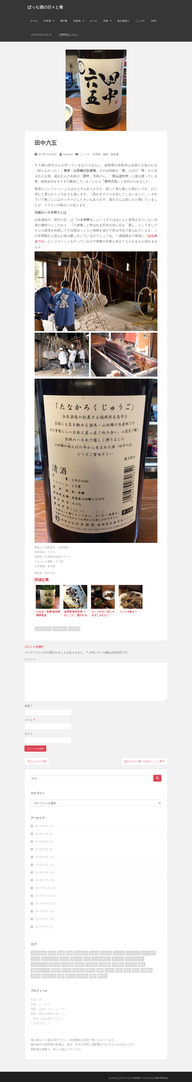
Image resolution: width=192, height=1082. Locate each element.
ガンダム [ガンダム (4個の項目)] (76, 958)
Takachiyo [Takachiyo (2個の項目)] (81, 953)
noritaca (68, 154)
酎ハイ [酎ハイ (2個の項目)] (70, 976)
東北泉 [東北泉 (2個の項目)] (55, 970)
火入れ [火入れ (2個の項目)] (109, 970)
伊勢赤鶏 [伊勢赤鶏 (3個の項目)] (68, 964)
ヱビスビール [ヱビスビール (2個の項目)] (39, 964)
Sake (153, 20)
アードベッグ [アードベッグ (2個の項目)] (50, 958)
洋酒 (105, 20)
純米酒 (115, 154)
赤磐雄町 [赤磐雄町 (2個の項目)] (146, 970)
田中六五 (74, 628)
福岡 (105, 154)
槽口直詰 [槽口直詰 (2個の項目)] (78, 970)
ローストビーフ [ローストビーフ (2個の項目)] (134, 958)
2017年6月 (41, 926)
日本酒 (47, 20)
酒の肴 (63, 20)
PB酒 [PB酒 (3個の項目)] (61, 953)
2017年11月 (42, 895)
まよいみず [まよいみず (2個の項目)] (149, 953)
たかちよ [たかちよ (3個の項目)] (106, 953)
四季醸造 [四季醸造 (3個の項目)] (118, 964)
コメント (30, 659)
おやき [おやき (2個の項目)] (93, 953)
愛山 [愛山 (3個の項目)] (141, 964)
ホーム (34, 20)
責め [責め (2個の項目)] (135, 970)
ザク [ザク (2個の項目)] (86, 958)
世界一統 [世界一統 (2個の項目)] (54, 964)
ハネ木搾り (60, 628)
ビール (93, 20)
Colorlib (135, 1078)
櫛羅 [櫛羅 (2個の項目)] (100, 970)
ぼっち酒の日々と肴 (45, 7)
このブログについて (41, 34)
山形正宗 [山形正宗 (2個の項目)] (131, 964)
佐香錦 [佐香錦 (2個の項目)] (79, 964)
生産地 (76, 20)
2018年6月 (41, 841)
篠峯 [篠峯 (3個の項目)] (127, 970)
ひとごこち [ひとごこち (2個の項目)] (133, 953)
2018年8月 (41, 826)
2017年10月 (42, 903)
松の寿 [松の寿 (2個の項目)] (66, 970)
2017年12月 (42, 888)
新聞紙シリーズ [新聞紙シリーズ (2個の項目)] (40, 970)
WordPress (161, 1078)
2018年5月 (41, 849)
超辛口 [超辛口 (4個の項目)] (35, 976)
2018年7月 (41, 834)
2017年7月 (41, 919)
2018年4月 (41, 857)
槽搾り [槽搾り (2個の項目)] (90, 970)
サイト (28, 734)
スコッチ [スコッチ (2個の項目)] (118, 958)
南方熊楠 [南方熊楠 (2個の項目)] (105, 964)
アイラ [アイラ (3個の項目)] (35, 958)
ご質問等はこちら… (68, 34)
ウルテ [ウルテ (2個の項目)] (64, 958)
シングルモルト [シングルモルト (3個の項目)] (101, 958)
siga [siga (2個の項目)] (69, 953)
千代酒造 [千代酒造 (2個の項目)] (91, 964)
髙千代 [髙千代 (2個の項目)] (102, 976)
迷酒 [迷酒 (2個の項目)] (60, 976)
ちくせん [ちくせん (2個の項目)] (119, 953)
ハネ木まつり (43, 628)
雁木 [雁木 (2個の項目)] (92, 976)
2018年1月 (41, 880)
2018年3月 (41, 865)
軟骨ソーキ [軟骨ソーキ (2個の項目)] (49, 976)
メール (29, 720)
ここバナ (140, 20)
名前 (28, 706)
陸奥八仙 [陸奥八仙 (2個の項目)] (82, 976)
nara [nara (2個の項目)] (52, 953)
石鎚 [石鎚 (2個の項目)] (119, 970)
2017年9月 (41, 911)
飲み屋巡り (123, 20)
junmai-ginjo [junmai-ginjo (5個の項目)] (39, 953)
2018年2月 (41, 872)
